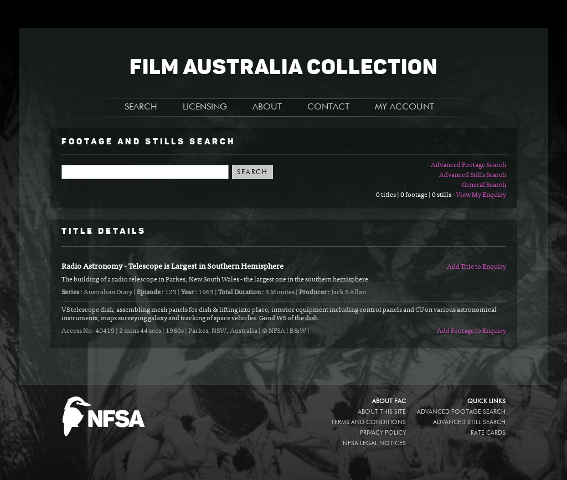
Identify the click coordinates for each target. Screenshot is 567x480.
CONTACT (328, 107)
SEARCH (141, 107)
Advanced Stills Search (472, 175)
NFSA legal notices (374, 443)
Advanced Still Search (469, 422)
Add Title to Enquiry (476, 267)
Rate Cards (488, 433)
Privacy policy (383, 433)
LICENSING (205, 107)
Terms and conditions (368, 422)
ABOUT (267, 107)
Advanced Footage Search (468, 165)
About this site (382, 412)
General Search (484, 185)
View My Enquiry (481, 195)
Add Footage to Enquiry (471, 331)
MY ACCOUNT (404, 107)
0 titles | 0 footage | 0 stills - (416, 195)
